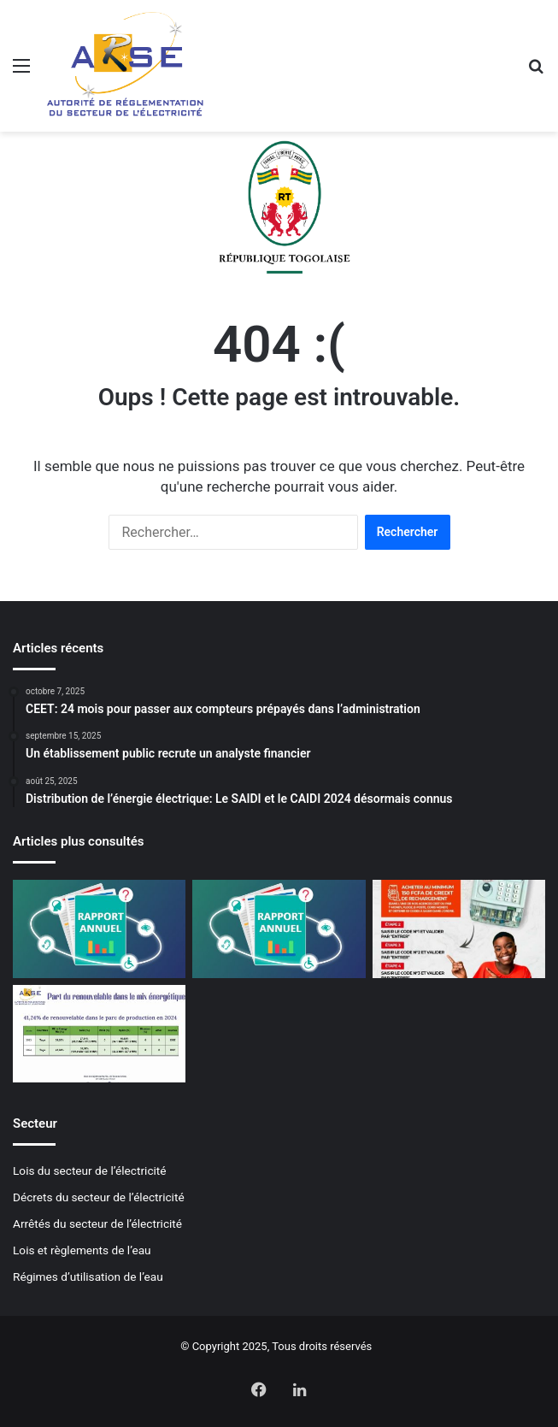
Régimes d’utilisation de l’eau (88, 1276)
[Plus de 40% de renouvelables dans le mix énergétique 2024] (99, 1033)
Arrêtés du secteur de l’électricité (97, 1223)
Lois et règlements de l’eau (82, 1250)
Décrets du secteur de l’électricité (99, 1197)
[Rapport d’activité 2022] (278, 928)
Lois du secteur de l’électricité (90, 1170)
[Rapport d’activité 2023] (99, 928)
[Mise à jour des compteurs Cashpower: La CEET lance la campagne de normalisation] (459, 928)
